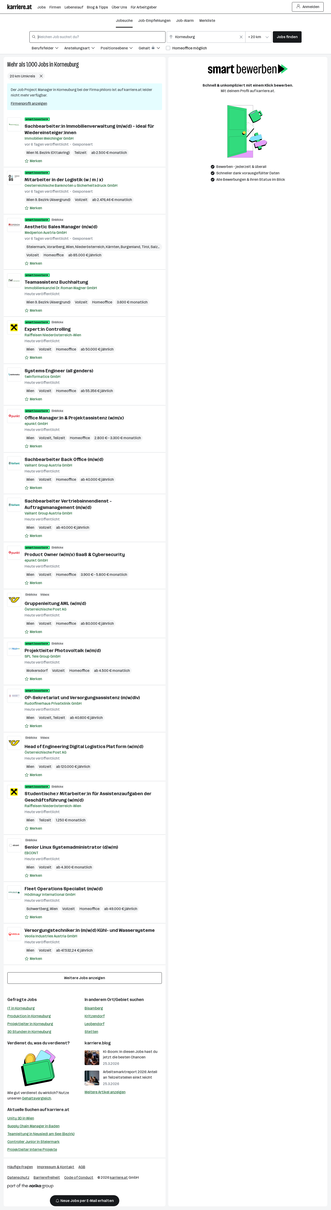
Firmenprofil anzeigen (29, 103)
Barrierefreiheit (47, 1177)
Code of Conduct (78, 1177)
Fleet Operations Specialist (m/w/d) (64, 888)
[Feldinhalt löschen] (241, 37)
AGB (81, 1167)
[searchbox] (97, 37)
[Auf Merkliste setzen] (33, 161)
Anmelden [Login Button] (308, 7)
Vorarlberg (56, 247)
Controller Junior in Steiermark (33, 1141)
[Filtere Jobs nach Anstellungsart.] (82, 49)
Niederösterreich (89, 247)
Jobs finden (287, 37)
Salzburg (158, 247)
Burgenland (130, 247)
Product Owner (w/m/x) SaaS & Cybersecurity (75, 554)
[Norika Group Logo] (30, 1187)
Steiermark (36, 247)
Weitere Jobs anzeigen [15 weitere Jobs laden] (84, 978)
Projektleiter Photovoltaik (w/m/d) (63, 650)
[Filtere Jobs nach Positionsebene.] (120, 49)
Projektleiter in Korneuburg (30, 1024)
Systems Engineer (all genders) (59, 370)
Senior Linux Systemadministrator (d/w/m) (71, 847)
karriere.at (58, 1109)
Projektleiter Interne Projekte (32, 1149)
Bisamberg (94, 1008)
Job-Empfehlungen (154, 20)
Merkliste (207, 20)
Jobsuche (124, 20)
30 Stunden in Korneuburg (29, 1031)
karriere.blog (98, 1043)
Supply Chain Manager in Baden (33, 1126)
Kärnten (112, 247)
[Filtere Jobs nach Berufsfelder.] (48, 49)
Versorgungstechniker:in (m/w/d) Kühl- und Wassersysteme (90, 930)
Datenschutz (18, 1177)
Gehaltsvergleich (36, 1098)
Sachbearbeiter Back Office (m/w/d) (64, 459)
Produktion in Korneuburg (29, 1016)
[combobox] (97, 37)
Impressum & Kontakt (55, 1167)
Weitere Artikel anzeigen (105, 1092)
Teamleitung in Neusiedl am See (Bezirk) (40, 1134)
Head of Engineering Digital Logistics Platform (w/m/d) (84, 746)
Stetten (91, 1031)
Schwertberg (37, 909)
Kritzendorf (95, 1016)
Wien (70, 247)
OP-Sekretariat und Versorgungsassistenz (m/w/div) (82, 697)
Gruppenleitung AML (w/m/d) (55, 603)
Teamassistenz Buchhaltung (56, 282)
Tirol (145, 247)
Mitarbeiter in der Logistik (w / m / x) (64, 179)
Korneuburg (66, 64)
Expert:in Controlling (48, 329)
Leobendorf (94, 1024)
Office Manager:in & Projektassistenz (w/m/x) (74, 418)
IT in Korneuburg (21, 1008)
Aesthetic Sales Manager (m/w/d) (61, 226)
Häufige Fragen (20, 1167)
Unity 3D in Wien (20, 1118)
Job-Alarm (185, 20)
